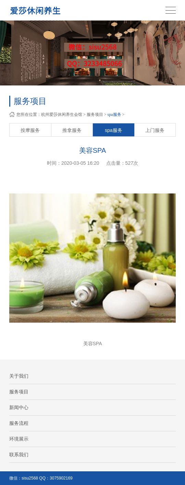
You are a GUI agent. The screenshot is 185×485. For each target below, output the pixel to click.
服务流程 (18, 423)
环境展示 (18, 439)
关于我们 (18, 376)
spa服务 (114, 114)
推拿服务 (72, 130)
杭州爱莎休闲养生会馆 (61, 114)
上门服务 (154, 130)
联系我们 (18, 454)
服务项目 (95, 114)
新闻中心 (18, 407)
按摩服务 (30, 130)
